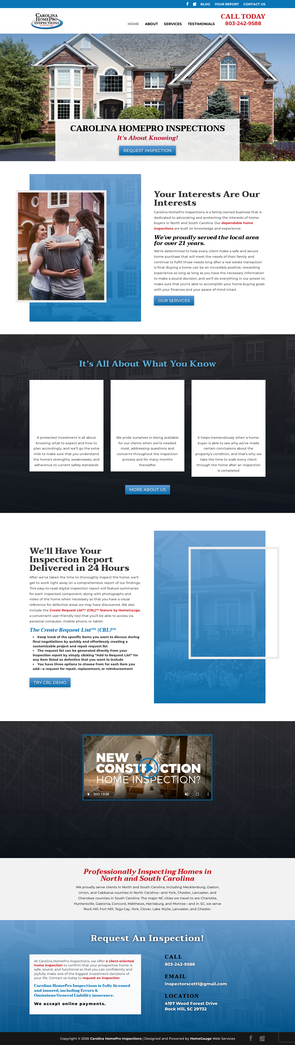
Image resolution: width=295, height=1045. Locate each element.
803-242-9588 (180, 964)
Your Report (227, 4)
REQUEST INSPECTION (147, 150)
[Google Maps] (194, 5)
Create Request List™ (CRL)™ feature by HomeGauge (95, 610)
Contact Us (254, 4)
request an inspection (101, 978)
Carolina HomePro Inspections (116, 1038)
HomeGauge (201, 1038)
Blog (205, 4)
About (151, 24)
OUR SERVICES (174, 300)
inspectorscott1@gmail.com (196, 983)
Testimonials (201, 24)
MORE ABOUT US (147, 489)
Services (173, 24)
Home (133, 24)
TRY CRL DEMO (50, 682)
